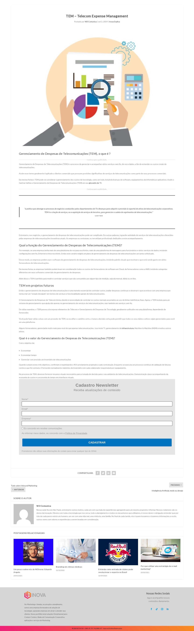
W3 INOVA (80, 628)
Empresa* (26, 418)
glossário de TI (95, 183)
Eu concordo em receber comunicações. (42, 428)
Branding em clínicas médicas (69, 567)
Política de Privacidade (76, 433)
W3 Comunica (91, 21)
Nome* (25, 399)
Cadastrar (97, 442)
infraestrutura (128, 328)
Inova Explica (114, 21)
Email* (25, 409)
